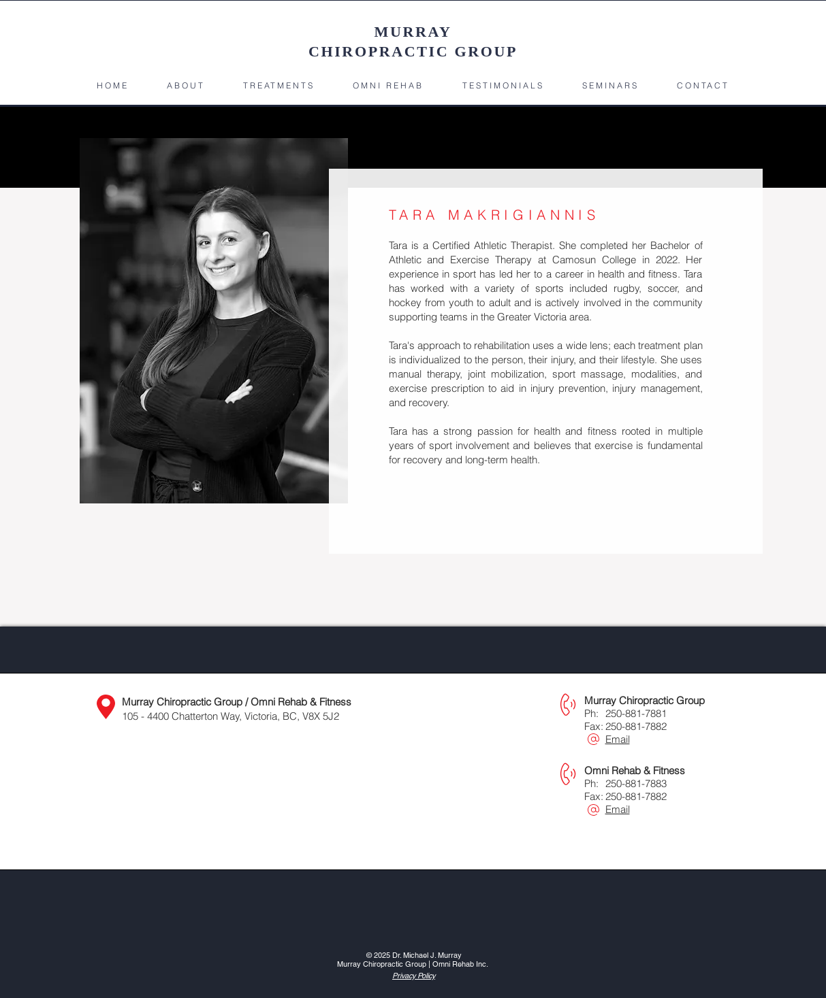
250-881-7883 (636, 783)
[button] (186, 86)
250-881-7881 (636, 713)
